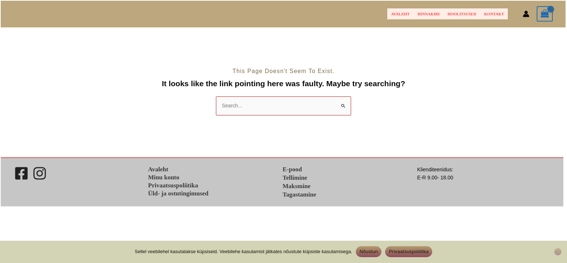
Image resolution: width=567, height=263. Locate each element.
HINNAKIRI (429, 14)
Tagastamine (299, 194)
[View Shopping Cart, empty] (545, 14)
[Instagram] (39, 173)
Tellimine (295, 177)
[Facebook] (21, 173)
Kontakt (494, 14)
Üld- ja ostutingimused (178, 193)
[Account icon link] (526, 14)
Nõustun (368, 251)
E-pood (292, 169)
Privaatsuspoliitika (173, 185)
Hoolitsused (462, 14)
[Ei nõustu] (558, 251)
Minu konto (163, 177)
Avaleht (400, 14)
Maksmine (297, 186)
